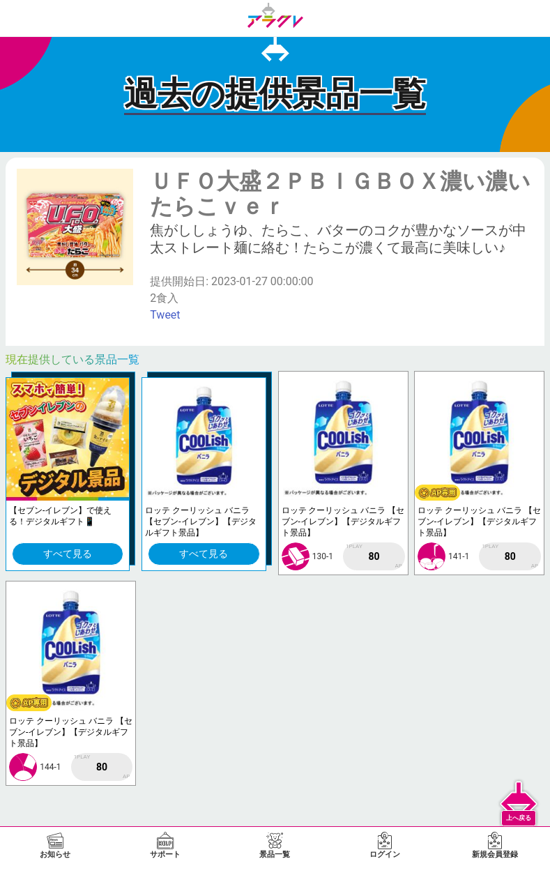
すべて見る (67, 553)
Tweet (165, 314)
